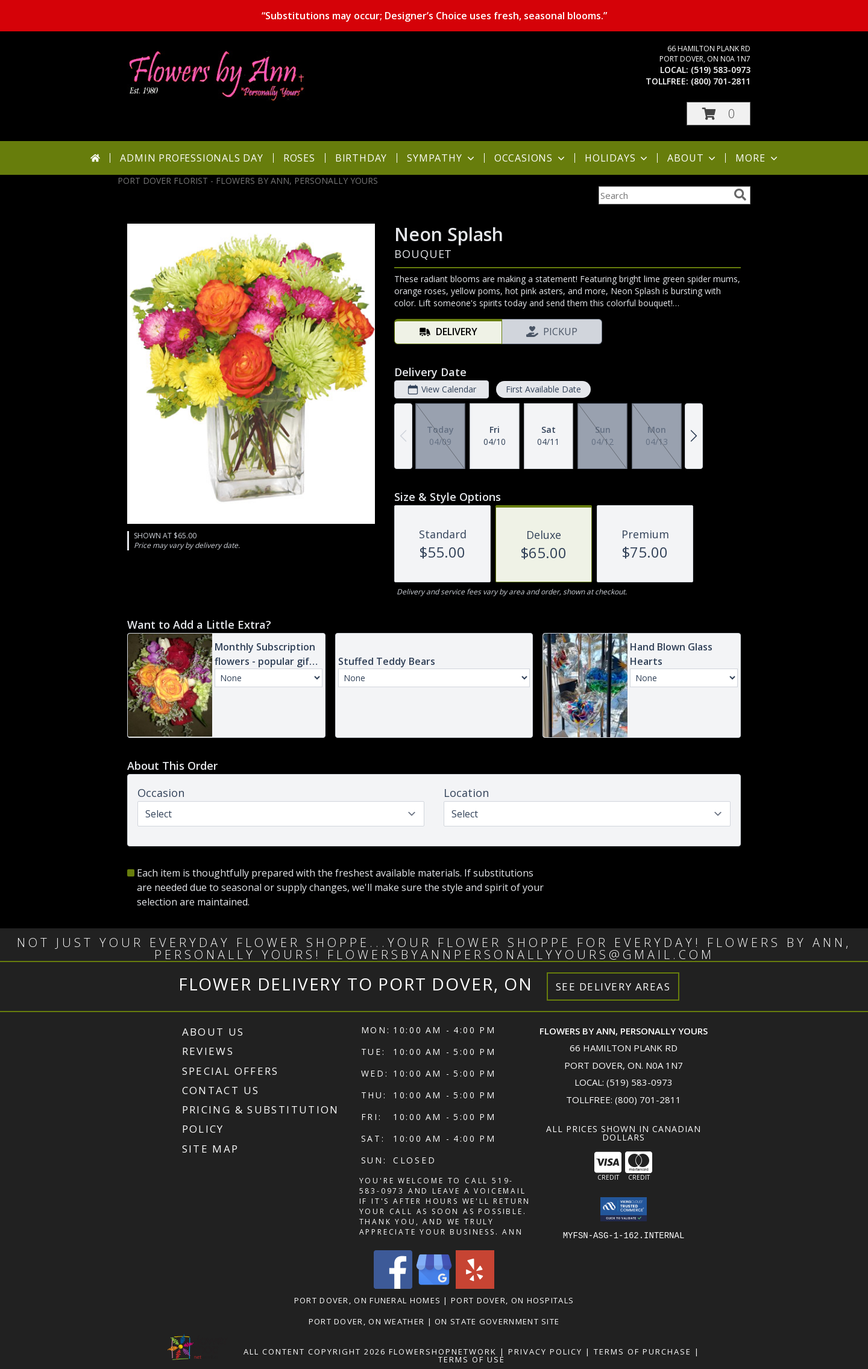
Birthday (361, 158)
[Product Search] (663, 195)
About (692, 158)
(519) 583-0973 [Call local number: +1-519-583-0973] (720, 69)
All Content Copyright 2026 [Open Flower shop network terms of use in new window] (315, 1350)
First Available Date (543, 389)
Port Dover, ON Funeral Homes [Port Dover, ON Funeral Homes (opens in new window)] (367, 1299)
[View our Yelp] (475, 1285)
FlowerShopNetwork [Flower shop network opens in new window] (443, 1350)
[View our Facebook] (393, 1285)
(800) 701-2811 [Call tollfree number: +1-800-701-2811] (720, 81)
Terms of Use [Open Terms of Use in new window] (471, 1358)
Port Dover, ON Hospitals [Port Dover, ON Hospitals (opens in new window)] (512, 1299)
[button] (718, 113)
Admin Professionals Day (191, 158)
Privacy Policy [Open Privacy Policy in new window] (545, 1350)
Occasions (530, 158)
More (757, 158)
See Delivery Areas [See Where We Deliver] (613, 986)
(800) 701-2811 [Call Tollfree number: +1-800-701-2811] (648, 1100)
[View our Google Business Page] (434, 1285)
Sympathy (441, 158)
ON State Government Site (497, 1320)
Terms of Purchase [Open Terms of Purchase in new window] (642, 1350)
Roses (299, 158)
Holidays (617, 158)
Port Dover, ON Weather (367, 1320)
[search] (740, 194)
